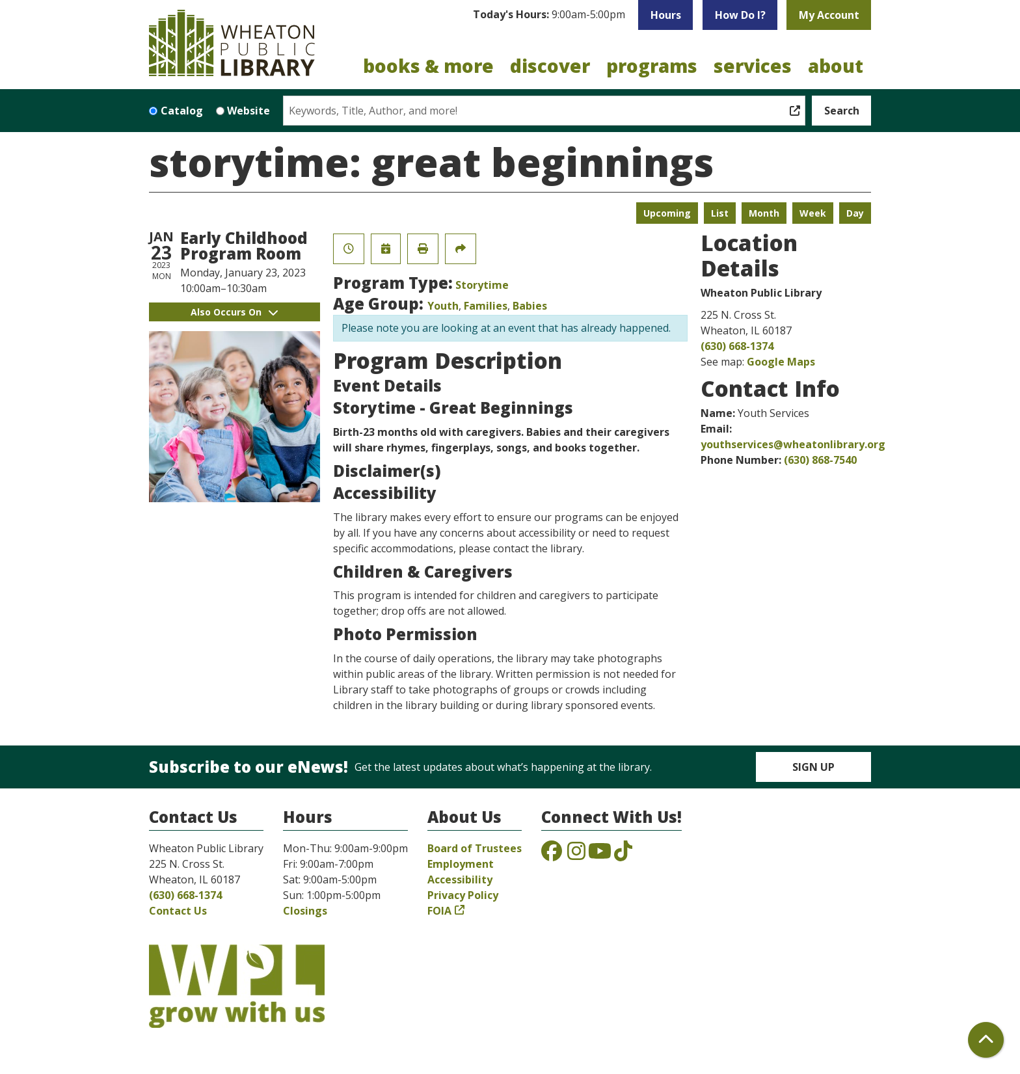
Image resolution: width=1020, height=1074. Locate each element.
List (720, 213)
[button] (549, 15)
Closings (305, 911)
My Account (829, 15)
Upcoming (667, 213)
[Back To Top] (986, 1040)
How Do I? (740, 15)
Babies (530, 306)
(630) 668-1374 (737, 346)
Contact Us (178, 911)
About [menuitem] (835, 65)
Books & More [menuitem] (428, 65)
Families (485, 306)
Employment (460, 864)
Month (764, 213)
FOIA (439, 911)
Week (812, 213)
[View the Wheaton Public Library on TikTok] (623, 855)
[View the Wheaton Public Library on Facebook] (551, 855)
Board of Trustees (474, 848)
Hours (666, 15)
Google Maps (781, 362)
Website (248, 110)
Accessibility (459, 879)
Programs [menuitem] (651, 65)
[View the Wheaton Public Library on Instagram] (576, 855)
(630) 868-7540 (820, 460)
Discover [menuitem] (550, 65)
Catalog (182, 110)
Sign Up (813, 767)
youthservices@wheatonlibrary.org (793, 444)
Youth (443, 306)
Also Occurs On (234, 312)
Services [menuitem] (753, 65)
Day (855, 213)
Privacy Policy (462, 895)
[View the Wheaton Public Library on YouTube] (599, 855)
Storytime (482, 285)
